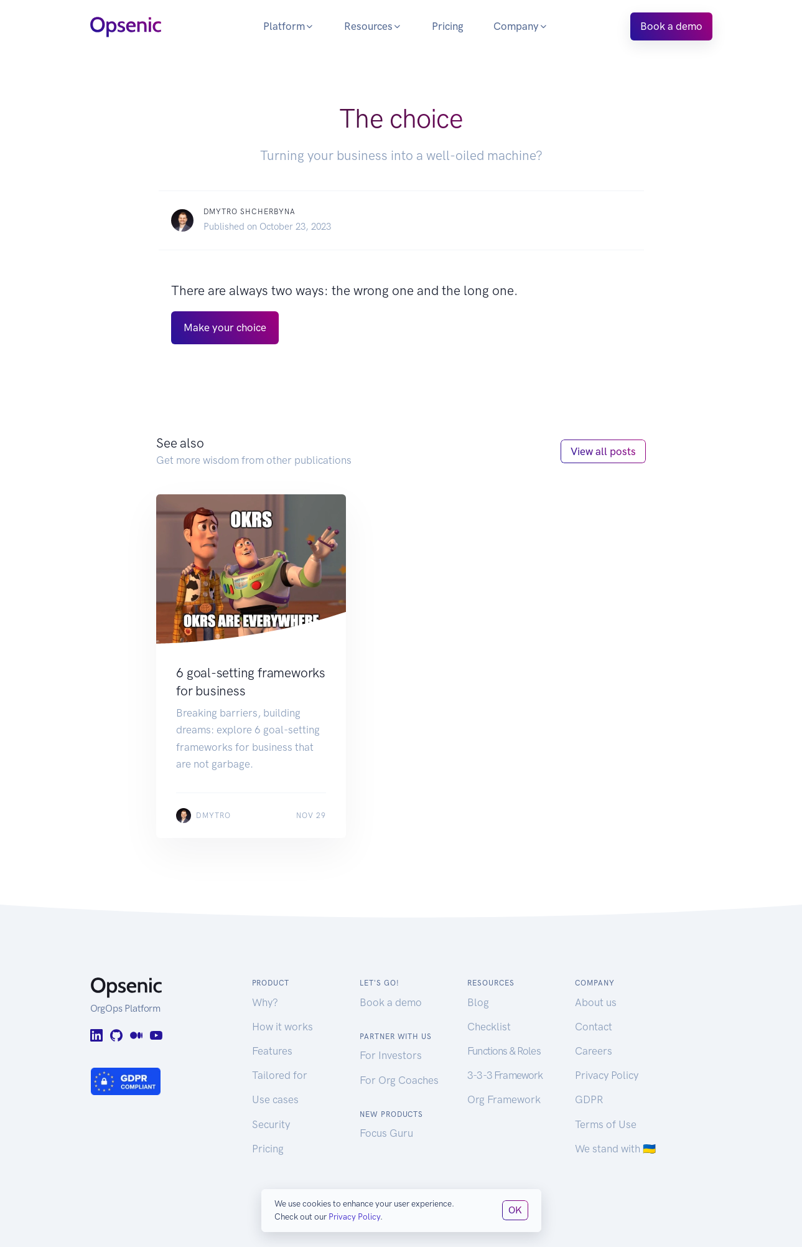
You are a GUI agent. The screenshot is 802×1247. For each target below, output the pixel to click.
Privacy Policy (606, 1075)
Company (520, 26)
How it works (282, 1026)
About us (596, 1002)
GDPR (589, 1099)
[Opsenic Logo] (125, 25)
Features (272, 1051)
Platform (288, 26)
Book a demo (671, 26)
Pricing (448, 26)
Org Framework (504, 1099)
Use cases (275, 1099)
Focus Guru (386, 1133)
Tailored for (279, 1075)
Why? (265, 1002)
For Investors (391, 1055)
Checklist (489, 1026)
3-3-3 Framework (505, 1075)
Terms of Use (605, 1124)
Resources (373, 26)
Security (271, 1124)
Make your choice (225, 327)
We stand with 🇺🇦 (615, 1148)
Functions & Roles (504, 1051)
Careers (593, 1051)
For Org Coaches (399, 1080)
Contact (593, 1026)
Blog (478, 1002)
